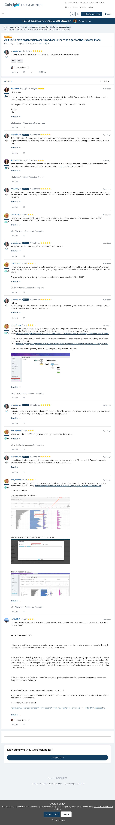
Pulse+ (91, 7)
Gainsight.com (71, 3)
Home (4, 27)
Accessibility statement (74, 783)
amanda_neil (16, 51)
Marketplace (71, 7)
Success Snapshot (68, 166)
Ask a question (57, 758)
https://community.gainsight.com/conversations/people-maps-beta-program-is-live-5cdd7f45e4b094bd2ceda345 (58, 708)
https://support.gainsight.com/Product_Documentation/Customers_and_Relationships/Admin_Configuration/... (62, 344)
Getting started (16, 27)
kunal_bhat (15, 619)
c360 (20, 61)
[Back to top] (110, 780)
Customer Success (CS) (60, 27)
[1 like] (20, 67)
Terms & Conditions (39, 783)
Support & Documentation (92, 3)
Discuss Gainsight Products (36, 27)
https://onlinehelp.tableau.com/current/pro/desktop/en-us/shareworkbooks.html (68, 486)
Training (82, 7)
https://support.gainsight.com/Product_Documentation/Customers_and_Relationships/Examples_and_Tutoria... (62, 334)
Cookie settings (55, 783)
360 (13, 61)
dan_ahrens (16, 214)
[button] (2, 14)
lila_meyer (15, 89)
